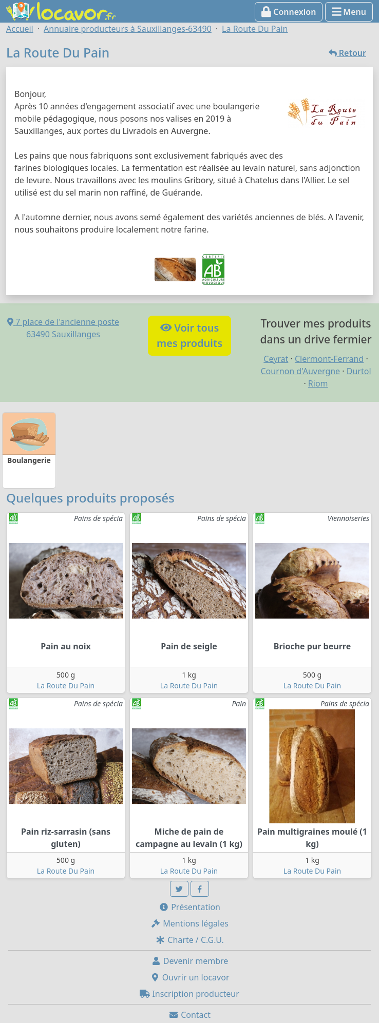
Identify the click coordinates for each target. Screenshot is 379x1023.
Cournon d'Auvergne (300, 371)
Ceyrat (275, 358)
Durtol (359, 371)
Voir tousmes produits (189, 335)
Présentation (189, 907)
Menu (349, 11)
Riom (318, 383)
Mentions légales (189, 923)
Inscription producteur (189, 993)
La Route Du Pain (65, 685)
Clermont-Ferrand (329, 358)
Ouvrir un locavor (190, 977)
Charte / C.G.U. (189, 939)
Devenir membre (190, 961)
